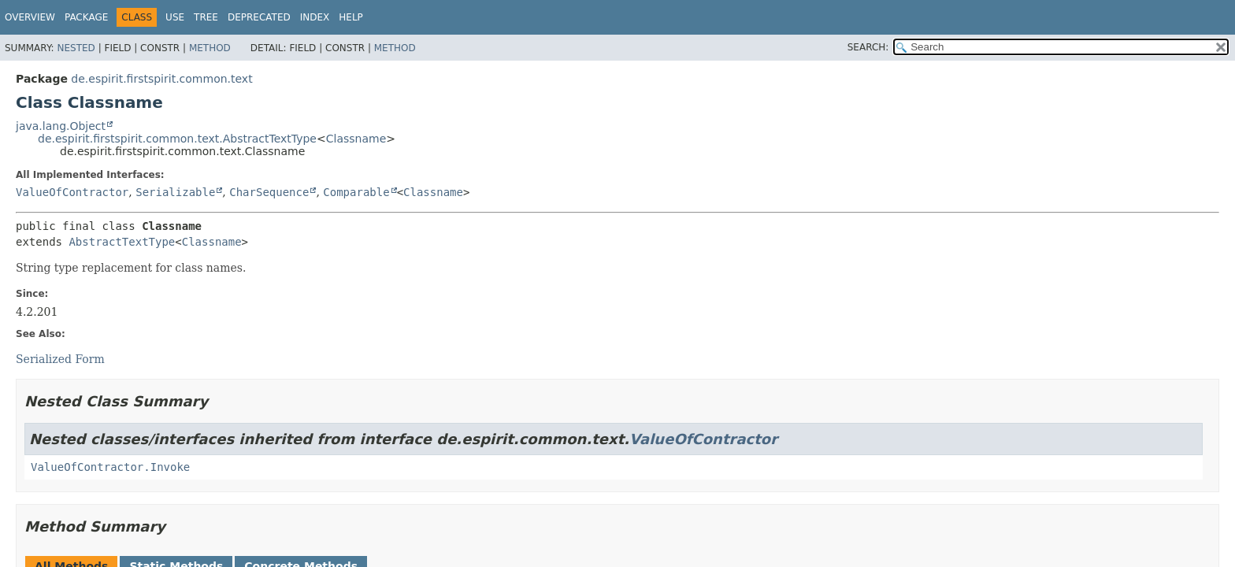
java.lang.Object (61, 126)
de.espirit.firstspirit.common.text (161, 78)
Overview (30, 17)
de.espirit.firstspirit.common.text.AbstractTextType (177, 138)
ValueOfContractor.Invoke (110, 467)
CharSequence (269, 192)
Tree (206, 17)
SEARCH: (868, 47)
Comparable (356, 192)
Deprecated (259, 17)
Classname (356, 138)
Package (86, 17)
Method (210, 48)
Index (315, 17)
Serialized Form (60, 359)
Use (174, 17)
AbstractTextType (122, 241)
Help (351, 17)
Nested (76, 48)
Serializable (175, 192)
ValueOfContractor (72, 192)
